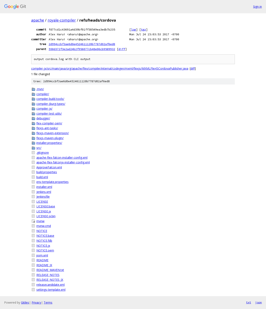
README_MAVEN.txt (50, 270)
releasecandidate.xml (50, 285)
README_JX (44, 265)
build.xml (42, 177)
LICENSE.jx (43, 211)
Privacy (36, 302)
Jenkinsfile (43, 197)
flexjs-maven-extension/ (52, 133)
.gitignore (42, 152)
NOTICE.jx (43, 246)
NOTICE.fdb (44, 241)
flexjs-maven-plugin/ (50, 138)
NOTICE (41, 231)
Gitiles (25, 302)
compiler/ (42, 94)
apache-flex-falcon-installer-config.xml (61, 157)
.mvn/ (40, 89)
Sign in (257, 7)
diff (121, 49)
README (42, 260)
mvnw (40, 221)
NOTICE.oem (45, 250)
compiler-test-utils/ (49, 113)
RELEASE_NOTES (47, 275)
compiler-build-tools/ (50, 99)
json (258, 302)
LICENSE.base (45, 206)
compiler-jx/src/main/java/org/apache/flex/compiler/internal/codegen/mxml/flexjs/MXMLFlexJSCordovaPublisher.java (109, 68)
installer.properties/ (49, 143)
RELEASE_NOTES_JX (49, 280)
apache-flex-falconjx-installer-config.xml (63, 162)
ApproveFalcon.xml (49, 167)
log (133, 29)
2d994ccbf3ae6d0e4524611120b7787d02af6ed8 (82, 44)
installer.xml (44, 187)
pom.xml (42, 255)
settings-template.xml (50, 290)
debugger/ (43, 118)
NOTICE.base (45, 236)
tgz (143, 29)
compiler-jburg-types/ (50, 104)
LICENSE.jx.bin (45, 216)
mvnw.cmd (43, 226)
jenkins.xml (43, 192)
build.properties (46, 172)
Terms (48, 302)
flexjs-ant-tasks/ (47, 128)
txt (248, 302)
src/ (38, 148)
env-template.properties (52, 182)
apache (37, 20)
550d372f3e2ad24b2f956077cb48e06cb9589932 (82, 49)
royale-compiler (62, 20)
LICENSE (42, 202)
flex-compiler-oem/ (49, 123)
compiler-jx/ (44, 108)
